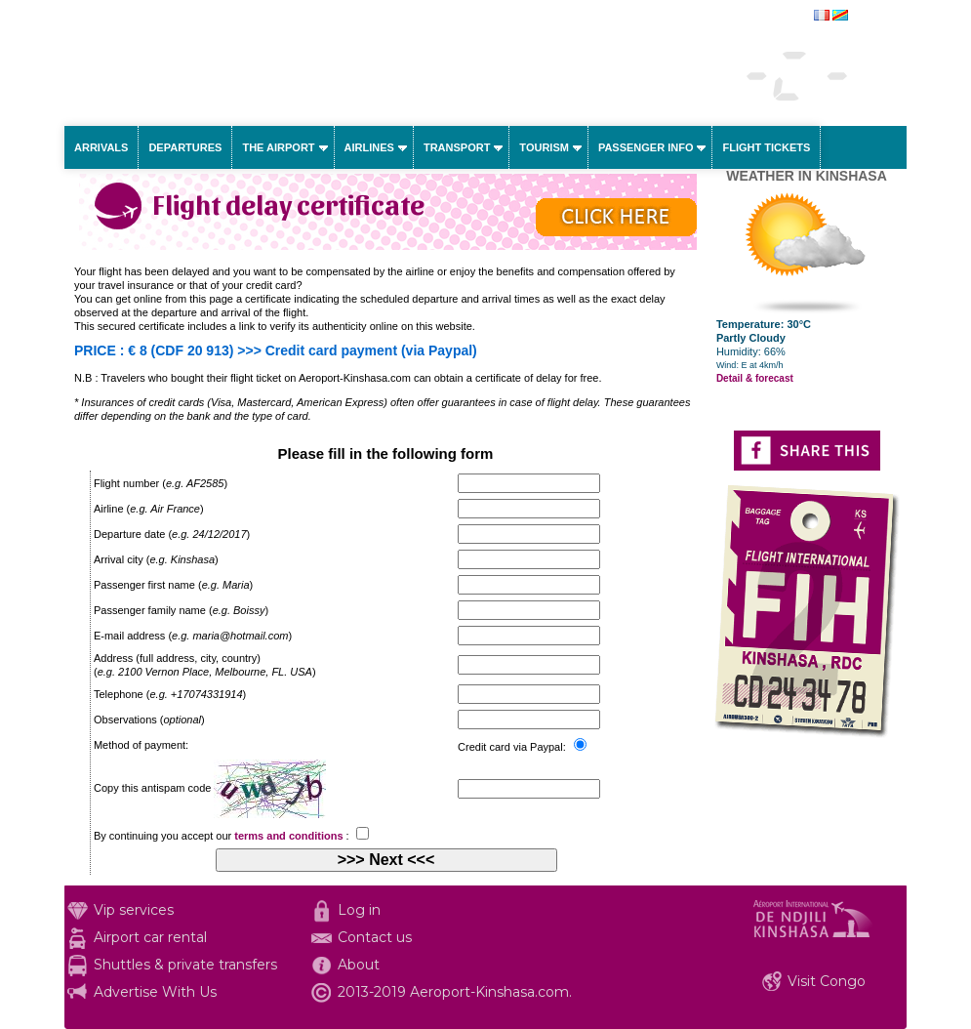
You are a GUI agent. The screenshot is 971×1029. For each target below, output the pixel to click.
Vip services (134, 910)
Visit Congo (827, 981)
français (871, 16)
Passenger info (646, 147)
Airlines (369, 147)
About (359, 964)
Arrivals (101, 147)
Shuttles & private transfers (185, 964)
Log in (359, 910)
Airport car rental (150, 937)
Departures (185, 147)
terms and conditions (288, 836)
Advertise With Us (155, 992)
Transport (457, 147)
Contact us (375, 937)
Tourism (544, 147)
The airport (278, 147)
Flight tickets (766, 147)
